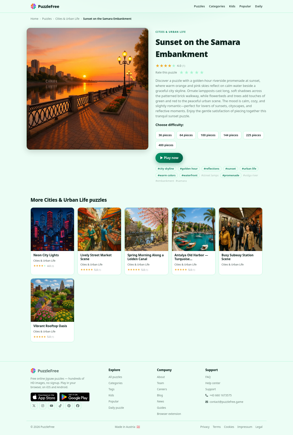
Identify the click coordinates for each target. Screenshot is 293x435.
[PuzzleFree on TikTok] (60, 405)
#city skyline (166, 168)
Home (34, 19)
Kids (232, 6)
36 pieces (165, 135)
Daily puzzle (116, 408)
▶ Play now (169, 158)
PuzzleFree (45, 6)
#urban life (249, 168)
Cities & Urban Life (67, 19)
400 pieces (166, 145)
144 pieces (230, 135)
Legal (259, 427)
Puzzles (199, 6)
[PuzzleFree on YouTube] (51, 405)
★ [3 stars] (191, 72)
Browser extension (169, 414)
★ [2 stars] (186, 72)
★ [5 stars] (202, 72)
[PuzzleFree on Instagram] (42, 405)
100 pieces (208, 135)
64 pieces (186, 135)
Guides (161, 408)
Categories (217, 6)
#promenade (230, 175)
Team (160, 383)
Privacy (204, 427)
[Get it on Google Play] (74, 396)
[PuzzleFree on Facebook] (77, 405)
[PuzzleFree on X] (34, 405)
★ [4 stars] (197, 72)
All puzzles (115, 377)
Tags (111, 389)
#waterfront (190, 175)
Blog (160, 395)
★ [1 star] (181, 72)
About (161, 377)
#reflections (211, 168)
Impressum (244, 427)
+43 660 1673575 (218, 395)
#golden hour (189, 168)
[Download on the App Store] (44, 396)
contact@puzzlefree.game (224, 402)
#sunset (230, 168)
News (160, 401)
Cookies (229, 427)
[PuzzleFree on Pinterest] (69, 405)
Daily (258, 6)
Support (210, 389)
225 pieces (253, 135)
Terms (217, 427)
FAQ (208, 377)
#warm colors (166, 175)
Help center (212, 383)
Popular (245, 6)
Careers (162, 389)
